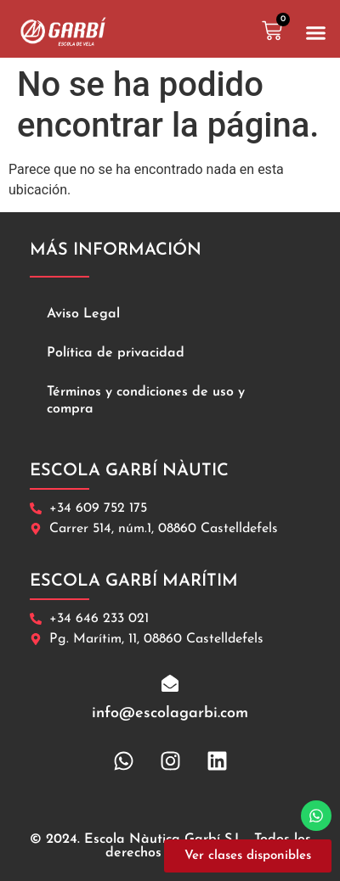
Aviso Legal (83, 314)
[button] (316, 33)
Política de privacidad (115, 353)
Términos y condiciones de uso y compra (146, 400)
